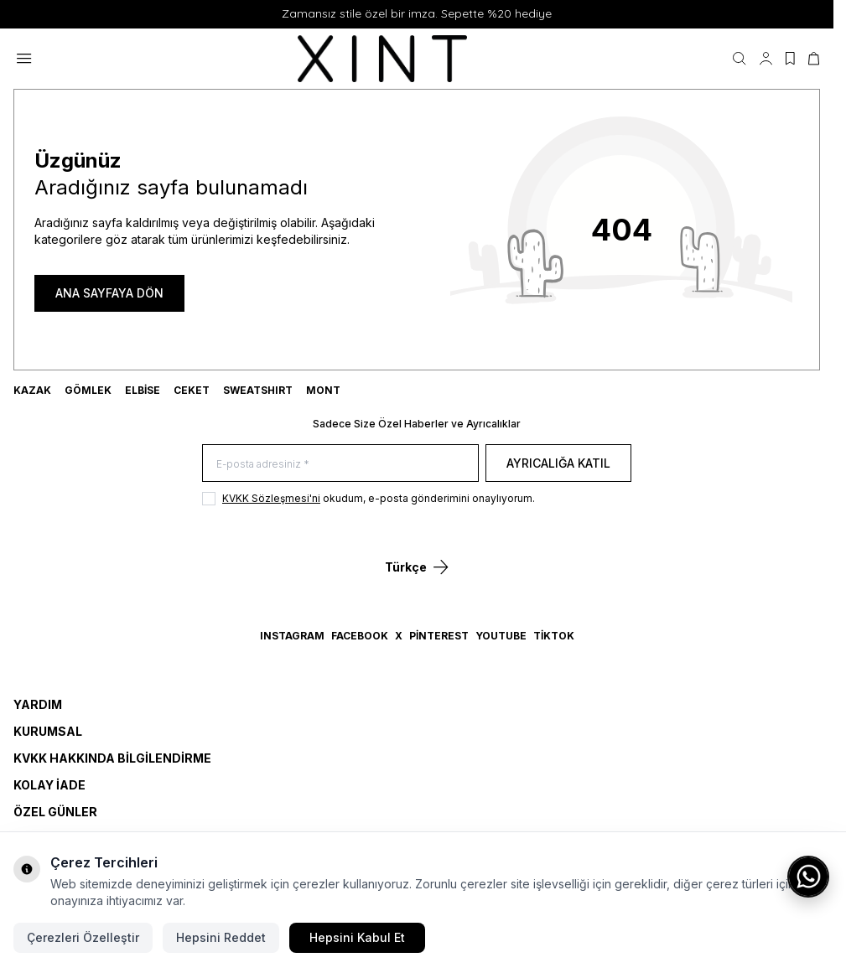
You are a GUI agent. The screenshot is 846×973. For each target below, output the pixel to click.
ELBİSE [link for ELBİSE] (142, 390)
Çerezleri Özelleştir (83, 937)
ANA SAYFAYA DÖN (109, 293)
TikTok (553, 635)
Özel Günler (55, 812)
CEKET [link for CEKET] (192, 390)
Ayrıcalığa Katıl (558, 463)
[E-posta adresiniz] (340, 463)
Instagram (292, 635)
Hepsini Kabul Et (357, 937)
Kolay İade (49, 785)
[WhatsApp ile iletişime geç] (808, 877)
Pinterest (439, 635)
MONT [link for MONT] (323, 390)
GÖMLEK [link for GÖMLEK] (88, 390)
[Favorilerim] (790, 58)
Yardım (37, 704)
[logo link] (382, 58)
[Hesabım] (766, 58)
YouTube (501, 635)
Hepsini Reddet (221, 937)
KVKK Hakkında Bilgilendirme (112, 758)
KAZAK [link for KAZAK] (32, 390)
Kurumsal (47, 731)
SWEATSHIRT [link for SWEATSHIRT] (258, 390)
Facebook (359, 635)
